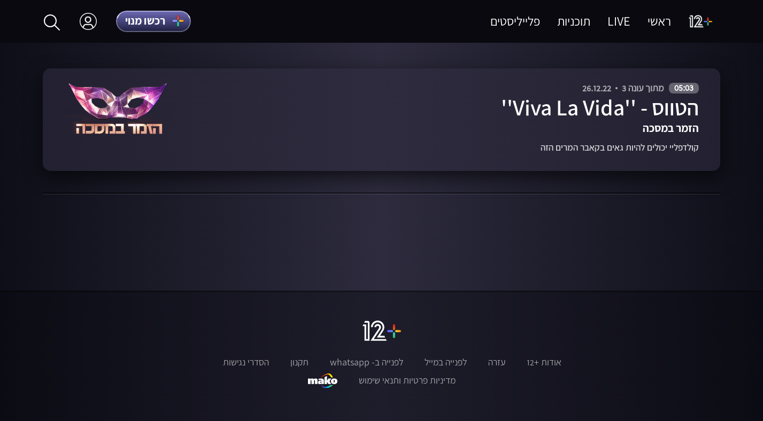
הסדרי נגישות (246, 362)
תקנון (299, 362)
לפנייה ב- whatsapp (366, 362)
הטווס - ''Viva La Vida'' (600, 107)
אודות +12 (544, 362)
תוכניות (573, 21)
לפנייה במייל (446, 362)
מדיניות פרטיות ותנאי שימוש (407, 380)
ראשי (659, 21)
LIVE (618, 21)
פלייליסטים (515, 21)
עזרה (496, 362)
